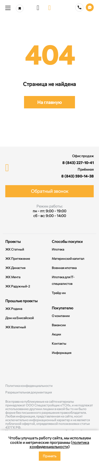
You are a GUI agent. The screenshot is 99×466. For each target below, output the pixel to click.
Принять (49, 456)
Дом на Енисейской (19, 318)
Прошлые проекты (21, 301)
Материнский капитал (68, 258)
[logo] (49, 7)
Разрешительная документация (28, 392)
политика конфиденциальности (59, 444)
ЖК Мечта (12, 277)
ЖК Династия (15, 268)
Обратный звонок (49, 191)
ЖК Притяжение (17, 258)
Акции (56, 334)
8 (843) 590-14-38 (77, 176)
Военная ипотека (64, 268)
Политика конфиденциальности (29, 385)
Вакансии (59, 325)
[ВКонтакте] (10, 369)
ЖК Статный (14, 249)
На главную (49, 102)
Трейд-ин (59, 293)
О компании (61, 316)
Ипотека (58, 249)
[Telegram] (89, 369)
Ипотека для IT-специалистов (63, 280)
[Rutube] (50, 369)
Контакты (59, 343)
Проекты (13, 241)
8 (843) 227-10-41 (78, 162)
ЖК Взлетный (15, 327)
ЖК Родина (13, 308)
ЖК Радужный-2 (17, 286)
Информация (61, 352)
